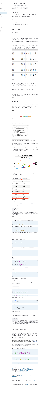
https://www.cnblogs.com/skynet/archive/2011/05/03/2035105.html (25, 368)
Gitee (38, 380)
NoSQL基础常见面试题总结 (4, 11)
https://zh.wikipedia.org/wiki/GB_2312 (26, 371)
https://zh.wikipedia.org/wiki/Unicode (26, 370)
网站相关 (31, 1)
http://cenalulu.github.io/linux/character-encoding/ (30, 369)
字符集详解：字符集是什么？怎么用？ (5, 12)
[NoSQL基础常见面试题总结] (23, 391)
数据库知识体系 (2, 8)
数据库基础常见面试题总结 (4, 10)
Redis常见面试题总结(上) (4, 21)
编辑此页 (16, 388)
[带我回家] (3, 1)
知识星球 (24, 1)
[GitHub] (35, 1)
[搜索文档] (41, 1)
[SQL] (36, 391)
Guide (16, 5)
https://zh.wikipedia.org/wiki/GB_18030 (26, 373)
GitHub (36, 380)
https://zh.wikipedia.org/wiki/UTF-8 (25, 372)
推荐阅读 (28, 1)
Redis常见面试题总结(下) (4, 22)
